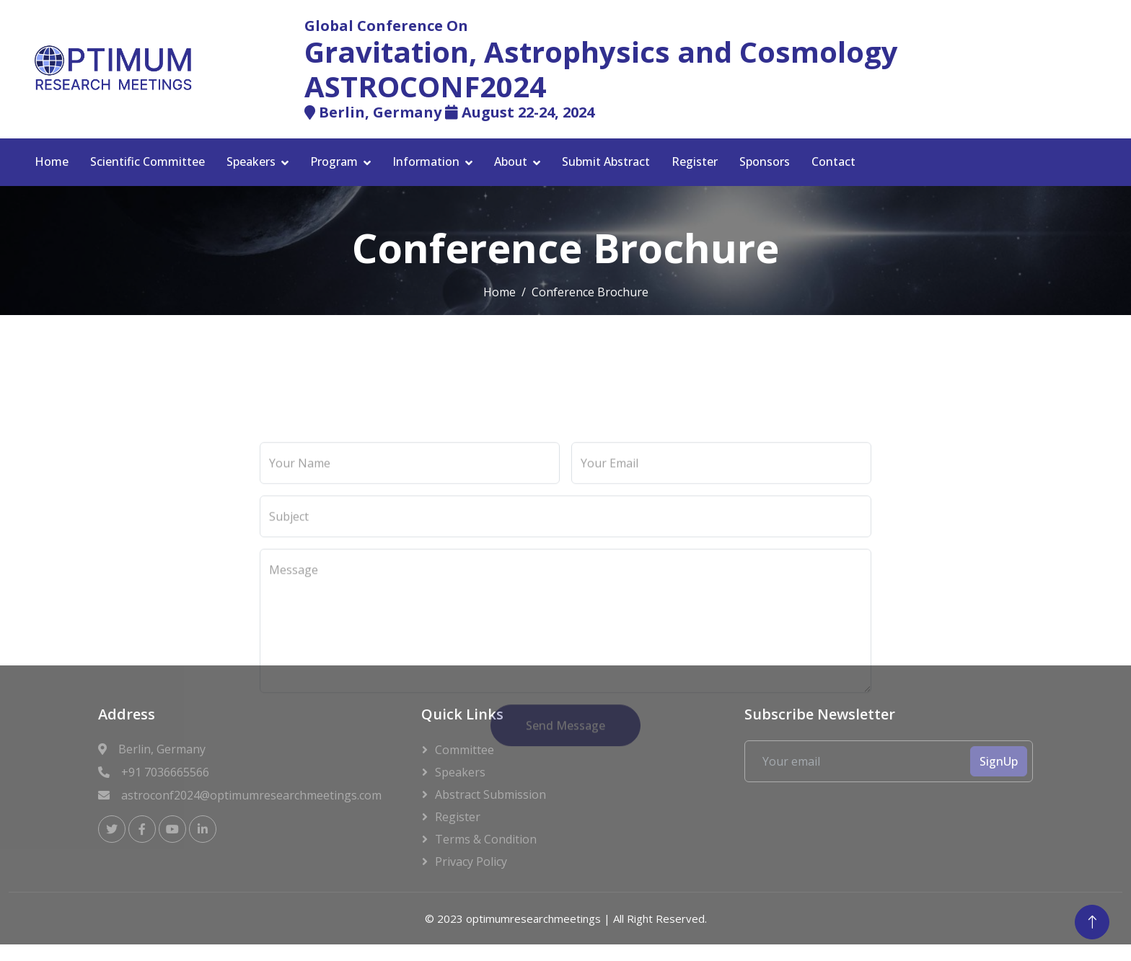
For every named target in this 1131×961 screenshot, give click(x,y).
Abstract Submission (490, 794)
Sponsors (764, 161)
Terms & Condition (486, 839)
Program (334, 161)
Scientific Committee (147, 161)
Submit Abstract (606, 161)
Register (695, 161)
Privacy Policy (471, 861)
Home (52, 161)
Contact (833, 161)
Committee (464, 750)
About (510, 161)
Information (425, 161)
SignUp (999, 761)
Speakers (251, 161)
